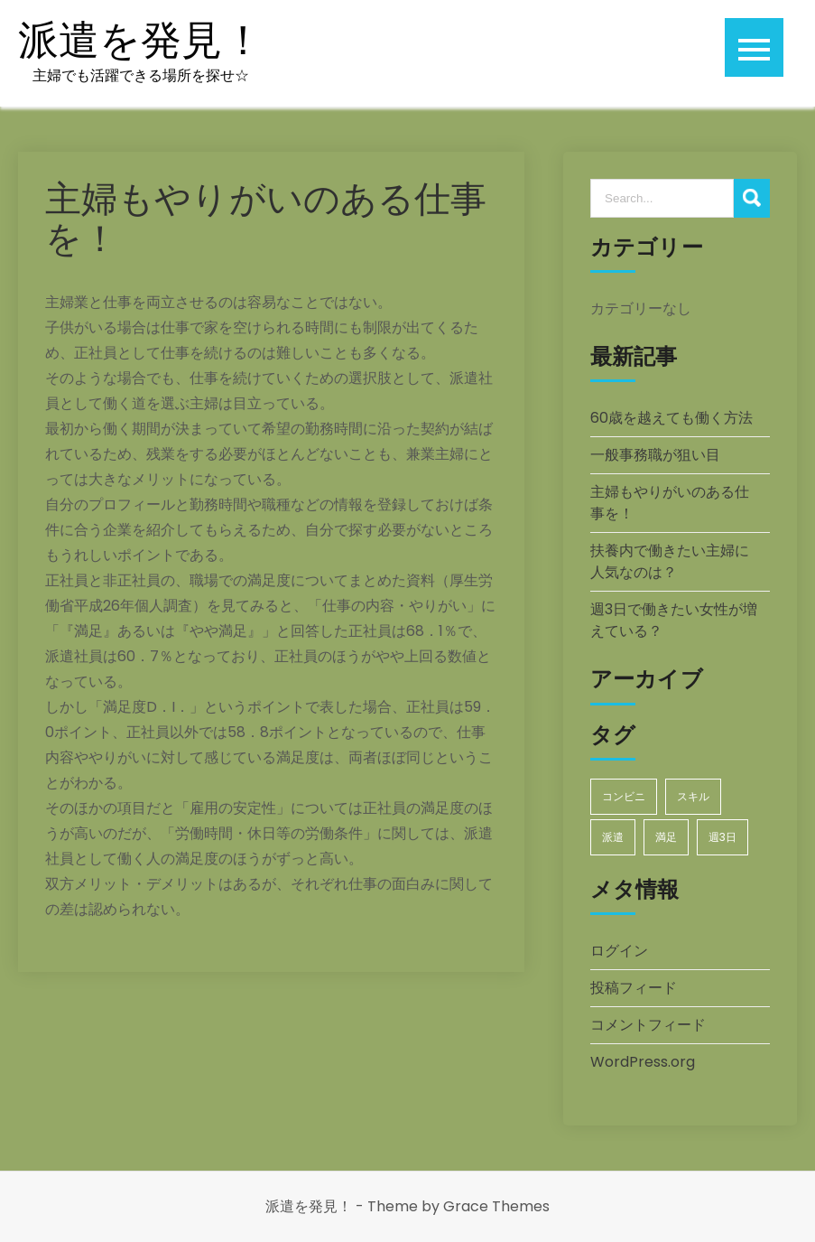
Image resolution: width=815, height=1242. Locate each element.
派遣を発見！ (141, 40)
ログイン (619, 950)
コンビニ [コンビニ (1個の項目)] (623, 796)
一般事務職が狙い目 (655, 454)
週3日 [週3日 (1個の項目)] (722, 837)
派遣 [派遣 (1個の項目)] (613, 837)
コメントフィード (648, 1024)
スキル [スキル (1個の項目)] (693, 796)
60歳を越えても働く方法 (671, 417)
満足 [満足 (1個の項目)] (666, 837)
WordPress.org (642, 1061)
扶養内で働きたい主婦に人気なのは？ (669, 561)
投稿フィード (633, 987)
